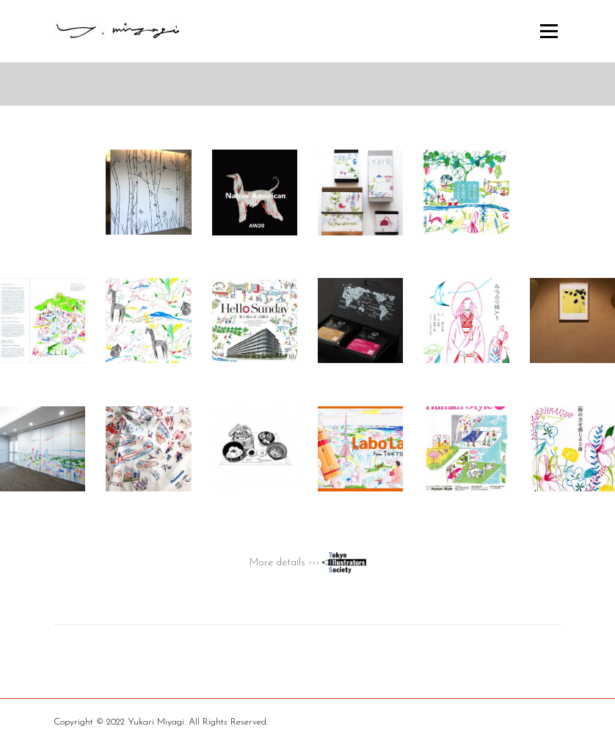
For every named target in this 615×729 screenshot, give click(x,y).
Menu (548, 31)
